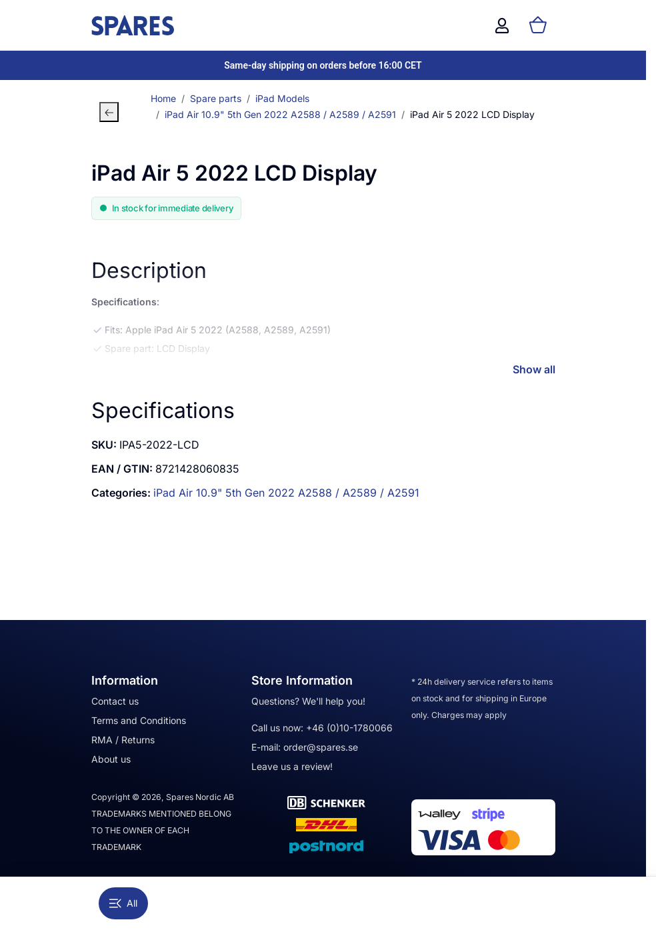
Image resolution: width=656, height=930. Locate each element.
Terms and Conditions (138, 720)
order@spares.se (320, 747)
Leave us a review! (292, 766)
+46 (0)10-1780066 (349, 727)
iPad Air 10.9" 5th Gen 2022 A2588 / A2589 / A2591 (286, 492)
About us (111, 759)
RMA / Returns (123, 739)
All (123, 903)
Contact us (115, 701)
